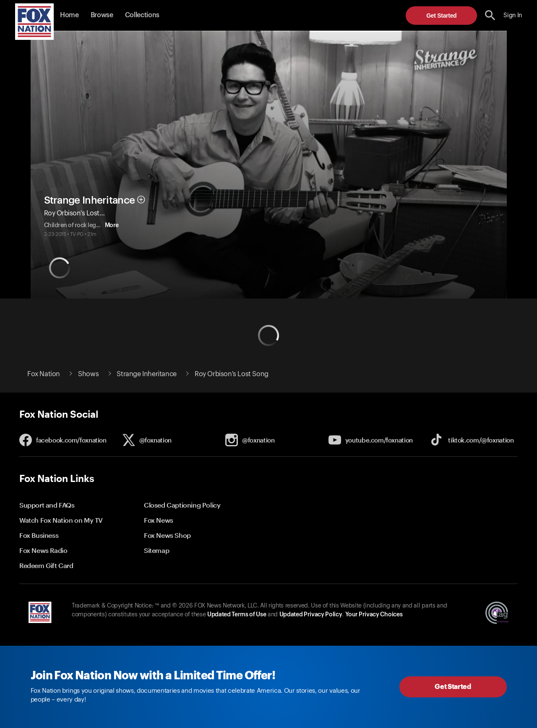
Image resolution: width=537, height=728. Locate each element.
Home (69, 15)
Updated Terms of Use (236, 615)
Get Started (441, 15)
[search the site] (490, 15)
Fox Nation (43, 374)
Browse (102, 15)
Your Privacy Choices (373, 615)
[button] (490, 15)
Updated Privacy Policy (310, 615)
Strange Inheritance (89, 193)
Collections (142, 15)
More (67, 225)
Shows (88, 374)
